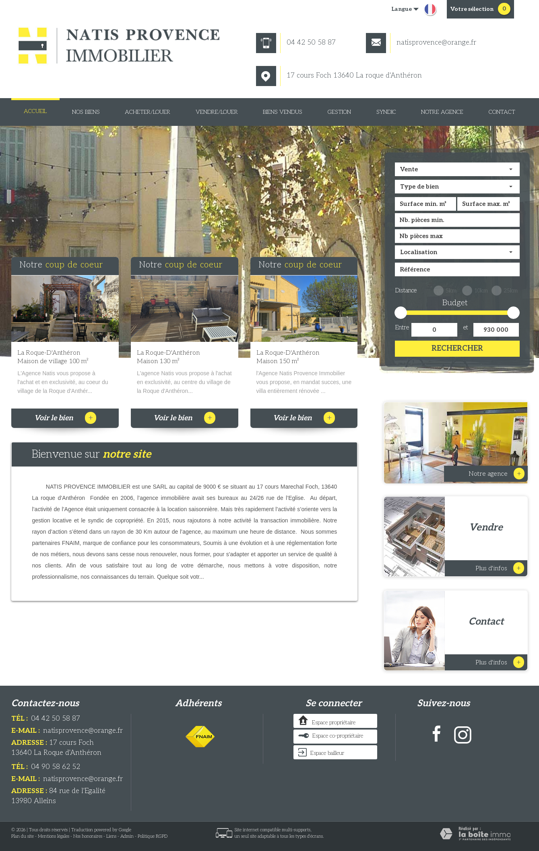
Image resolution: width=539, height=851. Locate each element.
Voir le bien (65, 418)
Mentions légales (53, 836)
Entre (402, 327)
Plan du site (22, 836)
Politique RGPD (152, 836)
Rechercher (457, 348)
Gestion (339, 112)
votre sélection (472, 9)
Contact (502, 112)
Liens (111, 836)
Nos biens (86, 112)
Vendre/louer (217, 112)
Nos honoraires (87, 836)
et (465, 327)
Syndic (386, 112)
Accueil (35, 111)
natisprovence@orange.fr (421, 43)
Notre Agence (442, 112)
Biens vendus (282, 112)
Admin (127, 836)
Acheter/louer (147, 112)
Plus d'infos (499, 568)
